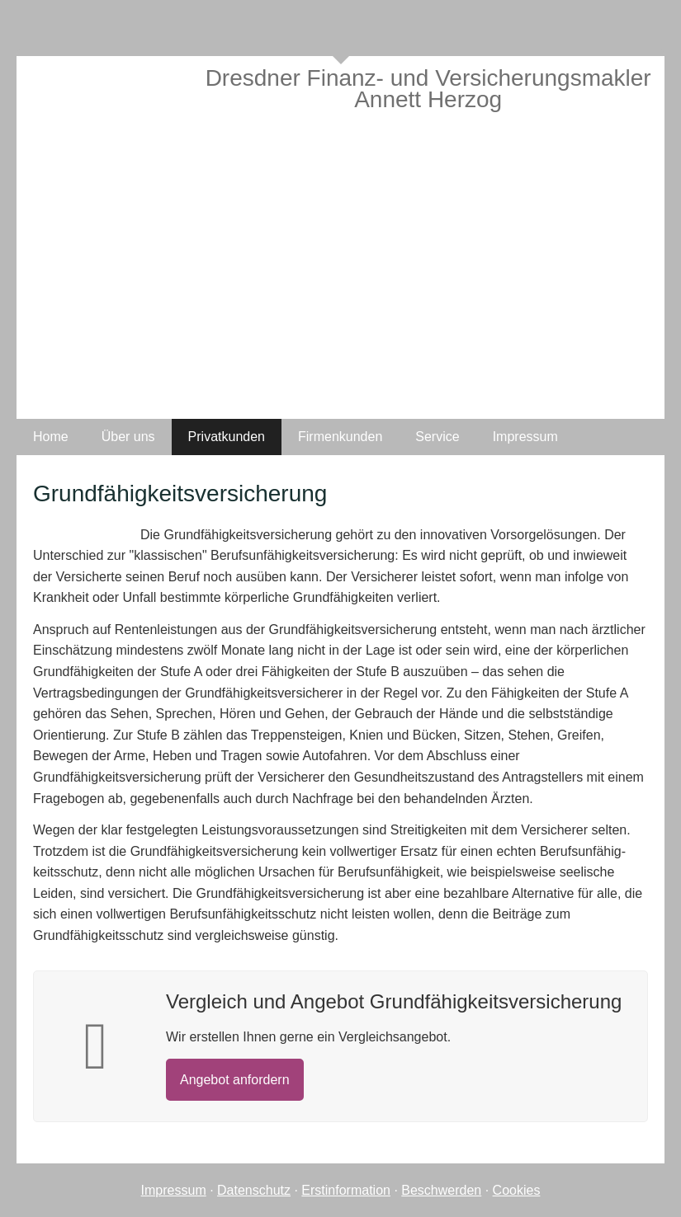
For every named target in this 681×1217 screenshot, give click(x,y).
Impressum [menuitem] (525, 437)
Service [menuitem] (437, 437)
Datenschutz (254, 1190)
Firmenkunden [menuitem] (340, 437)
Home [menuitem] (51, 437)
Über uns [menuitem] (128, 437)
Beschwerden (441, 1190)
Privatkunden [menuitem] (226, 437)
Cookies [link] (517, 1190)
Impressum (173, 1190)
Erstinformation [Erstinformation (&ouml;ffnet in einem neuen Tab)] (345, 1190)
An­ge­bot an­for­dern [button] (235, 1080)
